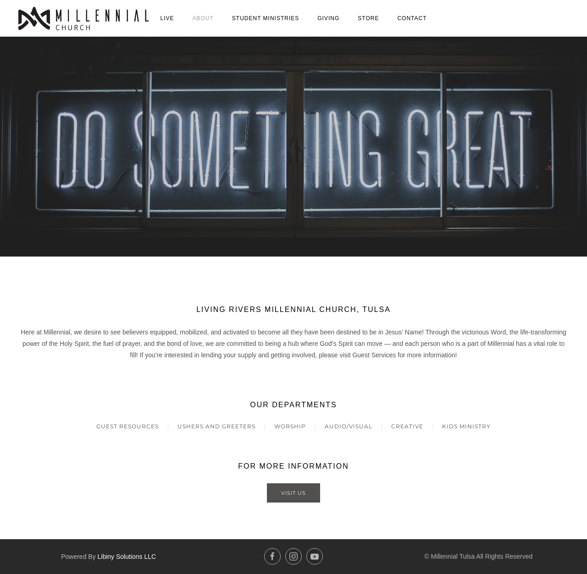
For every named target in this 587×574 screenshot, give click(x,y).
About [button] (202, 18)
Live (167, 18)
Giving (328, 18)
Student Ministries (265, 18)
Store (368, 18)
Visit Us (293, 493)
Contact (411, 18)
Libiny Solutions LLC (127, 555)
